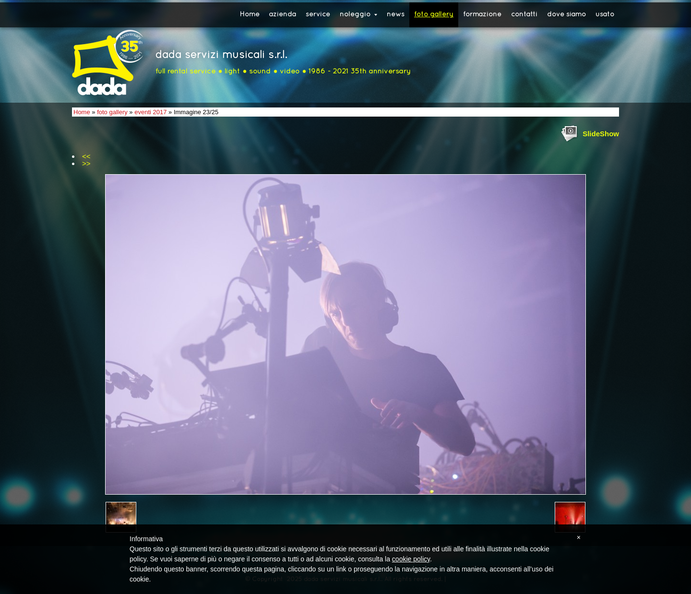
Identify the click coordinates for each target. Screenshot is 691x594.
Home (250, 15)
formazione (482, 15)
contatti (524, 15)
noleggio (358, 15)
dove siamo (566, 15)
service (318, 15)
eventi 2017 (150, 112)
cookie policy (411, 559)
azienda (282, 15)
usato (605, 15)
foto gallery (433, 15)
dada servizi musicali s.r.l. (221, 55)
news (396, 15)
